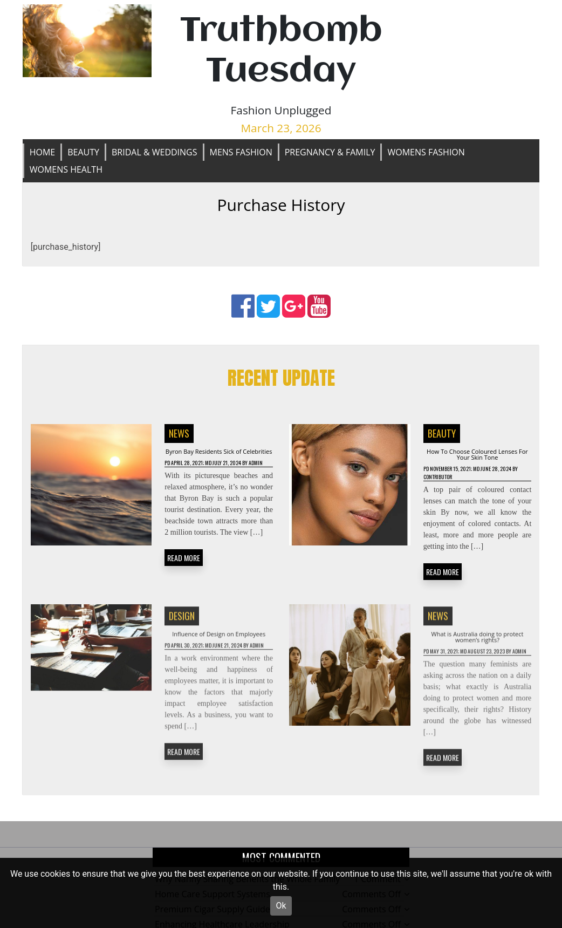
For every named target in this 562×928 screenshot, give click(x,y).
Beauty (83, 152)
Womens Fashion (425, 152)
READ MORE (183, 584)
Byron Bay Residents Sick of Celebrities (219, 459)
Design (182, 631)
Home (43, 152)
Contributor (468, 488)
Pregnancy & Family (330, 152)
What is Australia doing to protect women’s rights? (477, 656)
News (179, 434)
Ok (281, 905)
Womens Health (66, 169)
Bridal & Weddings (154, 152)
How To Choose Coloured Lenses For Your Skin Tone (477, 459)
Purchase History (281, 205)
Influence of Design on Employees (219, 656)
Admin (173, 488)
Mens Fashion (241, 152)
